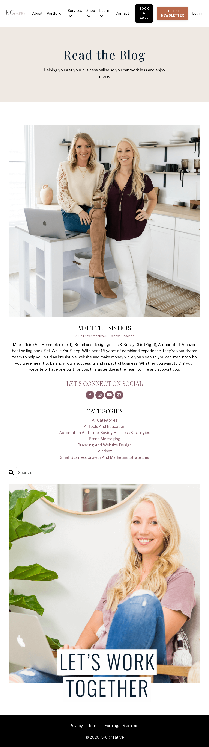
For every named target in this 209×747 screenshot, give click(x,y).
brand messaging (104, 439)
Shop (90, 13)
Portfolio (54, 13)
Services (75, 13)
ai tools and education (104, 426)
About (37, 13)
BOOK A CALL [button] (144, 13)
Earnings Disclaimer (122, 725)
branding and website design (104, 445)
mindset (104, 451)
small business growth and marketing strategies (104, 457)
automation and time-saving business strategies (104, 432)
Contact (122, 13)
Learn (104, 13)
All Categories (104, 420)
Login (197, 13)
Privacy (76, 725)
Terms (93, 725)
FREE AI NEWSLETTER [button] (172, 13)
